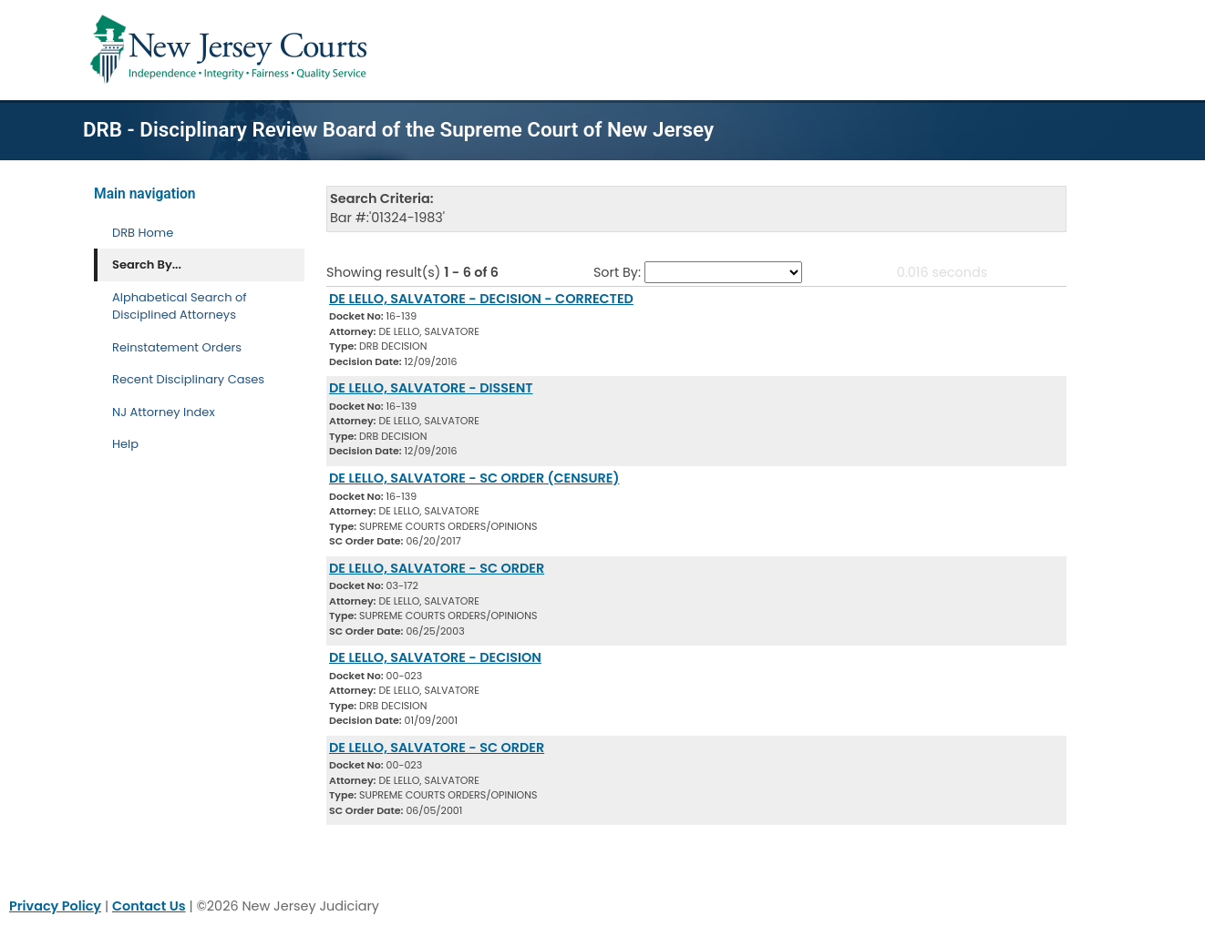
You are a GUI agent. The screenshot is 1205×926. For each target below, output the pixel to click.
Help (125, 444)
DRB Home (142, 232)
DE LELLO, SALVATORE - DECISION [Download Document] (435, 657)
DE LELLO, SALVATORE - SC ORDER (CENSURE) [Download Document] (474, 478)
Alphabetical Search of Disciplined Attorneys (179, 306)
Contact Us (149, 906)
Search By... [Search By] (146, 264)
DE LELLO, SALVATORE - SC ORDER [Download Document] (436, 568)
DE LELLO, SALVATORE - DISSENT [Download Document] (431, 388)
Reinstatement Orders (177, 347)
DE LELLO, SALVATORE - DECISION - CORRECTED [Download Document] (481, 299)
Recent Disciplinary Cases (188, 379)
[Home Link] (232, 50)
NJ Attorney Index (163, 412)
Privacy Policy (55, 906)
